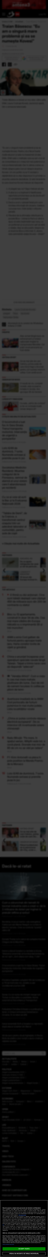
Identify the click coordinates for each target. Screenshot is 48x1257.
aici (3, 1224)
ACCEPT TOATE (23, 1249)
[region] (24, 1228)
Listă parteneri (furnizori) (8, 1244)
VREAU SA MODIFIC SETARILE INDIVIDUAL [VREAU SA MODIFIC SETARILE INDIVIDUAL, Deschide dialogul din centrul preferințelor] (24, 1253)
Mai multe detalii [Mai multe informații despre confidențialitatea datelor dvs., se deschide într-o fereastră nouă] (22, 1215)
